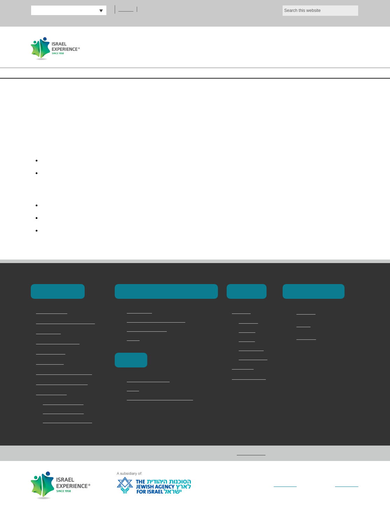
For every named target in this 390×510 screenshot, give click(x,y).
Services (248, 330)
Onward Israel (51, 362)
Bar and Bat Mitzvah (65, 411)
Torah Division (51, 352)
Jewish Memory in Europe (64, 383)
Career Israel (141, 311)
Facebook (307, 312)
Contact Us (329, 46)
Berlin (133, 389)
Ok (349, 11)
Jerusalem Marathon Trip (71, 420)
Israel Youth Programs (60, 342)
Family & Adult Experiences (65, 372)
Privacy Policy (254, 357)
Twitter (305, 325)
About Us (203, 46)
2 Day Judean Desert (66, 402)
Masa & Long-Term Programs (68, 322)
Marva (134, 338)
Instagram (308, 337)
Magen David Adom (148, 329)
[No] (381, 11)
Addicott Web (346, 484)
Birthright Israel (53, 312)
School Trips (49, 332)
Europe (130, 360)
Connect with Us (312, 291)
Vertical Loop (277, 484)
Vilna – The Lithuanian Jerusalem (164, 398)
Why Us (247, 339)
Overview (249, 321)
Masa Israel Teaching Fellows (159, 320)
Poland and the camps (151, 379)
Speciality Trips (52, 393)
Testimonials (253, 348)
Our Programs (264, 46)
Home (158, 46)
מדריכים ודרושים (249, 377)
